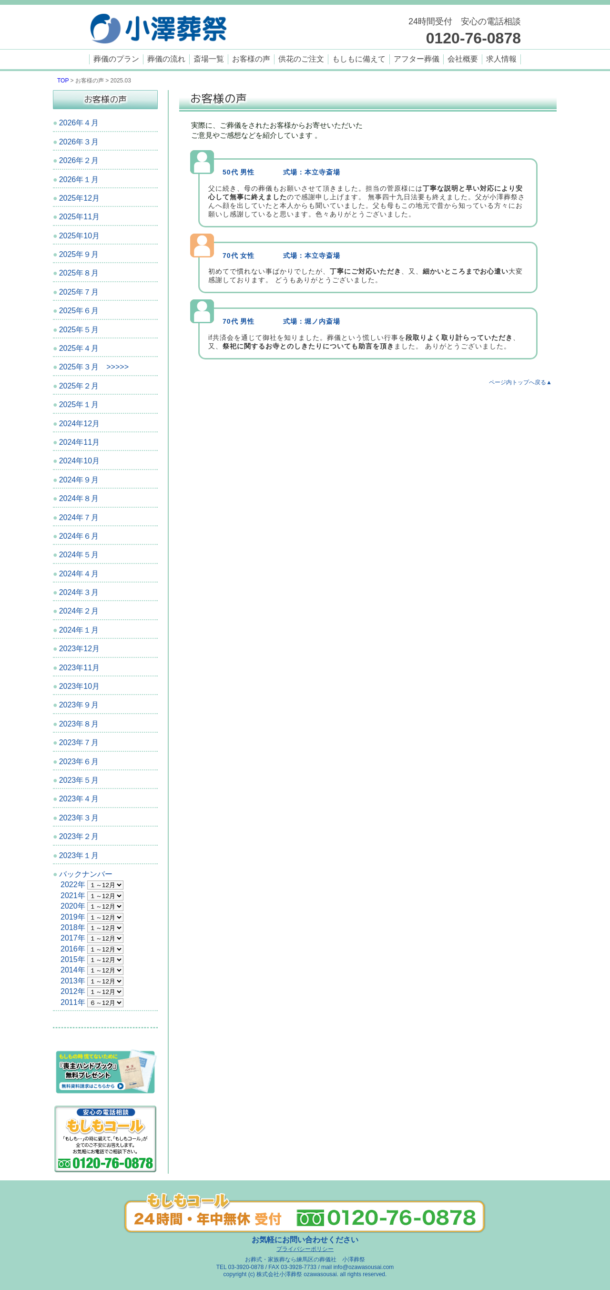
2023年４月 (79, 799)
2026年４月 (79, 123)
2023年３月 (79, 818)
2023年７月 (79, 742)
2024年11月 (79, 442)
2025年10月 (79, 236)
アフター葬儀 (416, 59)
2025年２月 (79, 386)
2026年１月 (79, 179)
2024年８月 (79, 498)
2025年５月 (79, 330)
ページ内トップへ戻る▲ (520, 382)
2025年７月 (79, 292)
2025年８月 (79, 273)
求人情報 (501, 59)
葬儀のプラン (116, 59)
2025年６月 (79, 311)
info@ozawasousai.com (363, 1267)
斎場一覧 (208, 59)
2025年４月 (79, 348)
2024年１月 (79, 630)
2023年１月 (79, 855)
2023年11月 (79, 668)
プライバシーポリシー (305, 1249)
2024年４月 (79, 574)
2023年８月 (79, 724)
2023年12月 (79, 649)
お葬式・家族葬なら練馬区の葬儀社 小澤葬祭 (305, 1259)
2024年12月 (79, 424)
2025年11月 (79, 217)
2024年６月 (79, 536)
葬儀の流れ (166, 59)
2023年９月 (79, 705)
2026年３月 (79, 142)
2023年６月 (79, 762)
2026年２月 (79, 160)
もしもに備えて (359, 59)
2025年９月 (79, 254)
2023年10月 (79, 686)
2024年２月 (79, 611)
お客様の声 (251, 59)
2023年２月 (79, 836)
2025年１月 (79, 404)
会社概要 (462, 59)
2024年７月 (79, 517)
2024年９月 (79, 480)
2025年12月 (79, 198)
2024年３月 (79, 592)
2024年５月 (79, 555)
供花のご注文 (301, 59)
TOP (63, 80)
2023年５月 (79, 780)
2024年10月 (79, 461)
